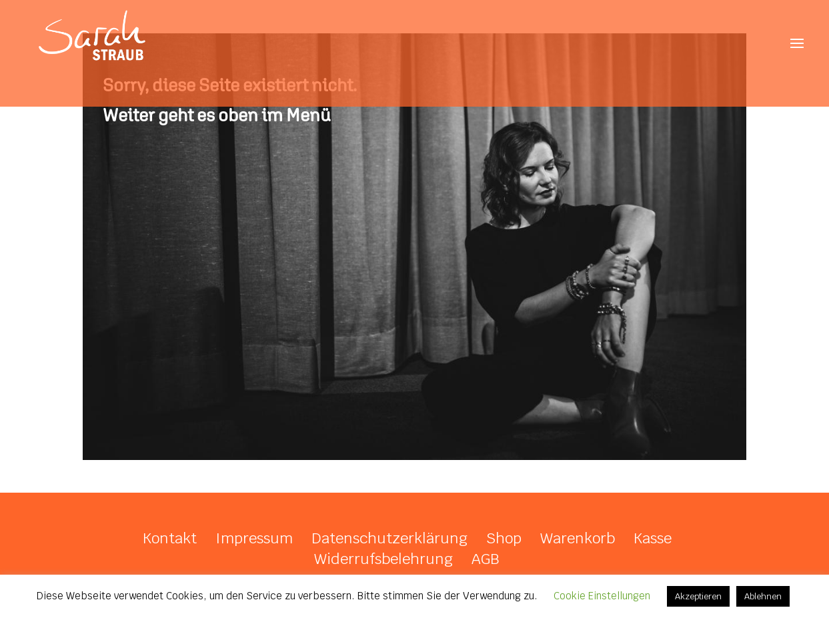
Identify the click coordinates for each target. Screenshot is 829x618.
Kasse (653, 538)
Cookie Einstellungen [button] (602, 595)
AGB (486, 558)
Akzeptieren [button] (698, 596)
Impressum (254, 538)
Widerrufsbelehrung (383, 558)
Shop (504, 538)
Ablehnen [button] (763, 596)
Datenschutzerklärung (389, 538)
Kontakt (170, 538)
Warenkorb (577, 538)
